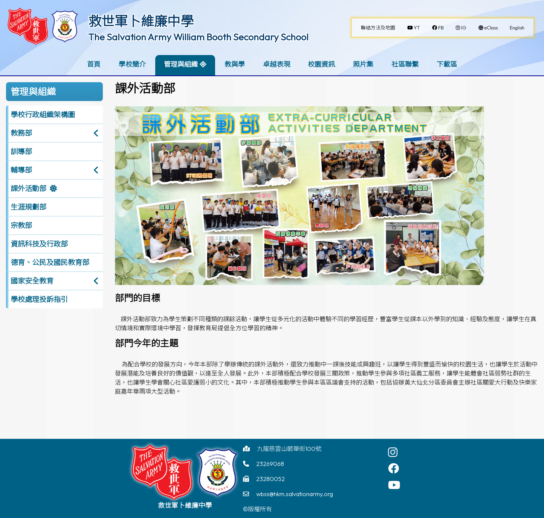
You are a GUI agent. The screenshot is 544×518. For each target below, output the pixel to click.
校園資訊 (321, 64)
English (517, 28)
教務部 (21, 133)
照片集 (363, 64)
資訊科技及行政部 (39, 243)
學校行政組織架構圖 (43, 114)
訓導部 (21, 151)
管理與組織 (181, 64)
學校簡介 (132, 64)
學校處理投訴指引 (39, 299)
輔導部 (21, 170)
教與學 (235, 64)
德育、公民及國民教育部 (50, 262)
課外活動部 (28, 188)
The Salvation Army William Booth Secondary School (198, 37)
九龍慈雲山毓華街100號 (289, 448)
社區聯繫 (405, 64)
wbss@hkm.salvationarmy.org (294, 494)
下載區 (447, 64)
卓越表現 (276, 64)
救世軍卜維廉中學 (141, 21)
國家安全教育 (32, 280)
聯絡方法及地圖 (378, 28)
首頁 (94, 64)
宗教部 (21, 225)
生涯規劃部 (28, 206)
